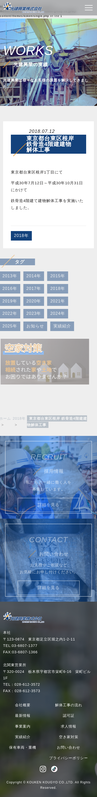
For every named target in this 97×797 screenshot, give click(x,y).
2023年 (30, 313)
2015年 (54, 276)
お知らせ (31, 326)
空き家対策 (68, 737)
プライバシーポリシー (68, 758)
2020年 (30, 301)
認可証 (68, 715)
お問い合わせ (68, 747)
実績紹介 (58, 326)
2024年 (54, 313)
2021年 (54, 301)
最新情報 (23, 715)
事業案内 (23, 726)
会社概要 (23, 705)
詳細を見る (48, 508)
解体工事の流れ (68, 705)
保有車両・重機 (22, 747)
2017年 (30, 288)
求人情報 (68, 726)
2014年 (30, 276)
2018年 (21, 235)
